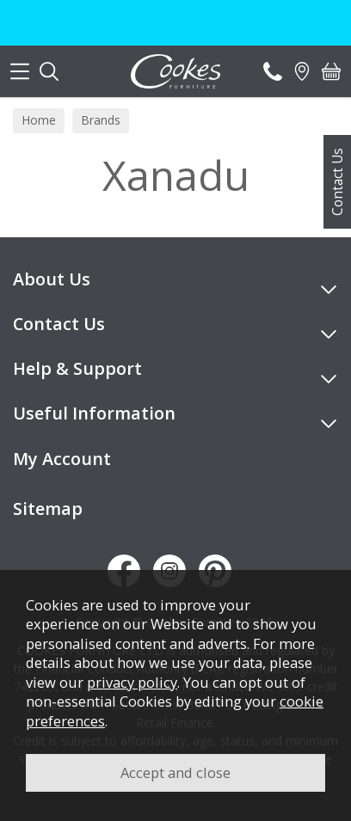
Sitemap (48, 508)
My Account (62, 458)
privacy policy (132, 682)
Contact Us (337, 182)
